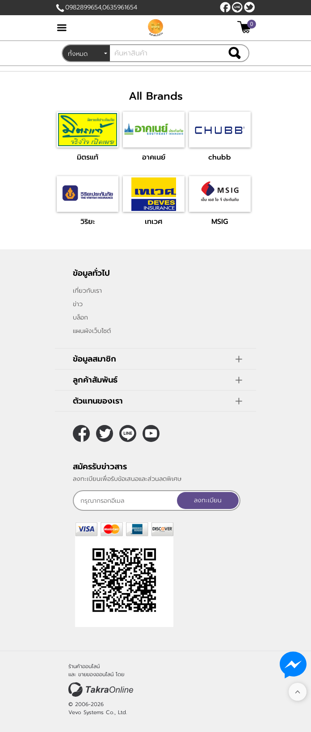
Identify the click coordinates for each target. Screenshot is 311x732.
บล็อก (80, 317)
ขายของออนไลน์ (95, 674)
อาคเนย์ (153, 157)
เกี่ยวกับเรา (87, 290)
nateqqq (237, 7)
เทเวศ (154, 221)
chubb (219, 157)
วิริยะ (87, 221)
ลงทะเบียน (208, 500)
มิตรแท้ (87, 157)
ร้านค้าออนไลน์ (84, 666)
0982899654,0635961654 (101, 7)
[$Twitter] (249, 7)
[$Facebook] (225, 7)
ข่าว (78, 304)
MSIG (219, 221)
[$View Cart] (245, 27)
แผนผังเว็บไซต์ (92, 331)
